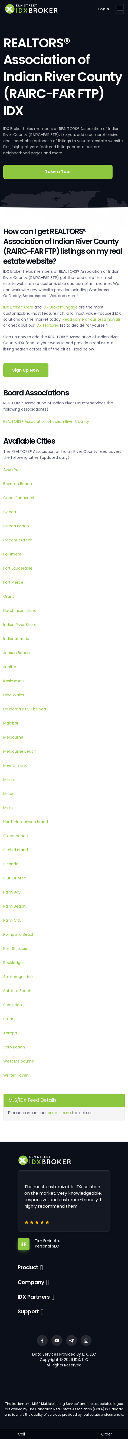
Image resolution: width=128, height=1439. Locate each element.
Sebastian (12, 1005)
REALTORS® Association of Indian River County (46, 421)
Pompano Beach (19, 934)
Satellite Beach (17, 990)
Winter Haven (16, 1075)
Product (28, 1267)
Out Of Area (14, 878)
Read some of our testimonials (92, 319)
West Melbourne (18, 1061)
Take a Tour (58, 171)
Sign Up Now (26, 370)
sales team (59, 1113)
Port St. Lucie (15, 948)
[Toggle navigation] (120, 9)
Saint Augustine (18, 976)
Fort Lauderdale (17, 568)
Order (106, 1434)
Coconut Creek (17, 540)
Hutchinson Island (20, 610)
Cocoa (9, 512)
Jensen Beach (16, 652)
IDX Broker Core (18, 307)
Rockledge (13, 962)
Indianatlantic (16, 638)
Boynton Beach (17, 483)
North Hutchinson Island (25, 821)
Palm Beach (14, 906)
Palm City (12, 920)
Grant (8, 596)
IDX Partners (34, 1297)
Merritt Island (15, 765)
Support (28, 1311)
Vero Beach (14, 1047)
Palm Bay (12, 892)
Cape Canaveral (18, 498)
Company (31, 1282)
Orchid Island (15, 850)
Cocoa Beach (16, 526)
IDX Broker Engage (61, 307)
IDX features (47, 325)
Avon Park (12, 469)
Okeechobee (15, 836)
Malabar (10, 723)
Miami (9, 779)
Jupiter (9, 667)
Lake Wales (13, 695)
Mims (8, 807)
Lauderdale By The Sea (24, 709)
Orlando (10, 864)
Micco (9, 793)
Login (103, 9)
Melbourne (13, 737)
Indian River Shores (20, 624)
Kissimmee (13, 681)
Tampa (10, 1033)
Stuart (9, 1019)
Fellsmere (12, 554)
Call (21, 1434)
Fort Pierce (13, 582)
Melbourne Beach (19, 751)
